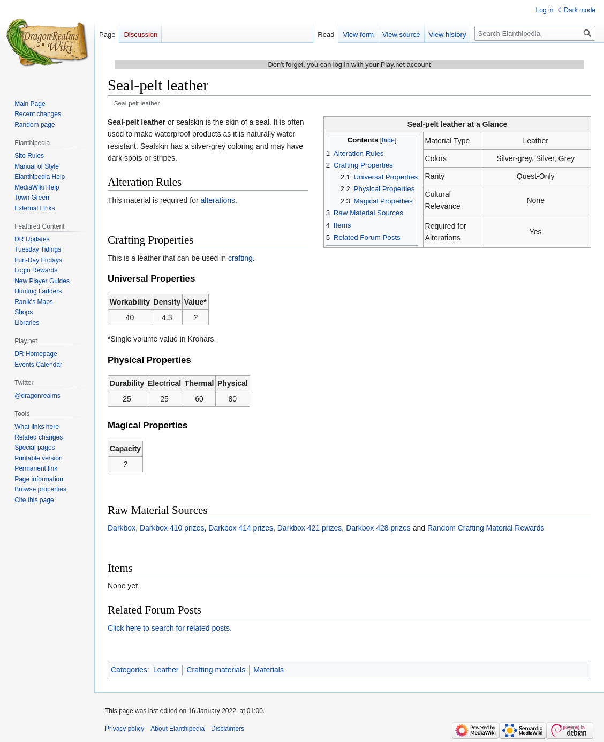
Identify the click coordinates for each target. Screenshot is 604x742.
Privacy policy (124, 728)
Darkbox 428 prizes (378, 528)
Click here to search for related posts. (170, 628)
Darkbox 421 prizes (309, 528)
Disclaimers (227, 728)
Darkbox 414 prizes (240, 528)
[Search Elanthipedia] (534, 33)
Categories (129, 669)
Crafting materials (215, 669)
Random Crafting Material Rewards (486, 528)
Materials (268, 669)
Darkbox (121, 528)
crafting (240, 258)
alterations (218, 200)
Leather (165, 669)
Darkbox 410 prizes (172, 528)
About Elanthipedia (177, 728)
